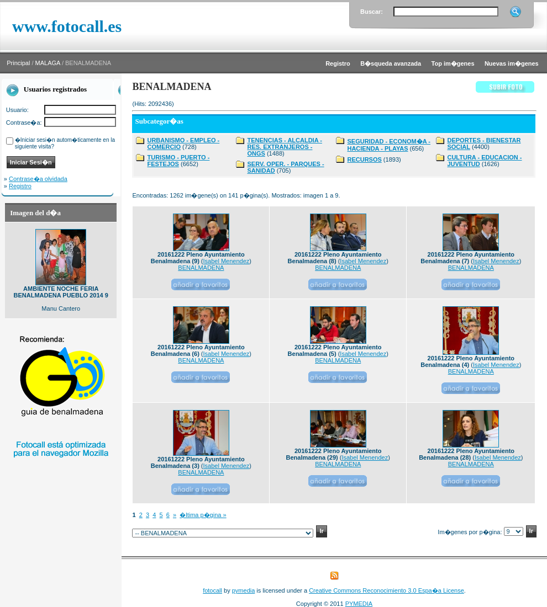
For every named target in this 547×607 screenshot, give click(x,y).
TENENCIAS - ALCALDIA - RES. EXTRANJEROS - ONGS (284, 147)
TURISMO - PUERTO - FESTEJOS (178, 160)
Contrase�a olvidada (38, 178)
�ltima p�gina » (203, 515)
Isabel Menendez (226, 261)
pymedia (243, 590)
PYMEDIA (359, 603)
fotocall (212, 590)
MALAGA (47, 63)
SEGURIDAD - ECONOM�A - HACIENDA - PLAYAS (388, 145)
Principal (18, 63)
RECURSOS (364, 159)
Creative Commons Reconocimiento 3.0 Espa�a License (386, 590)
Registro (20, 186)
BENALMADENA (201, 267)
